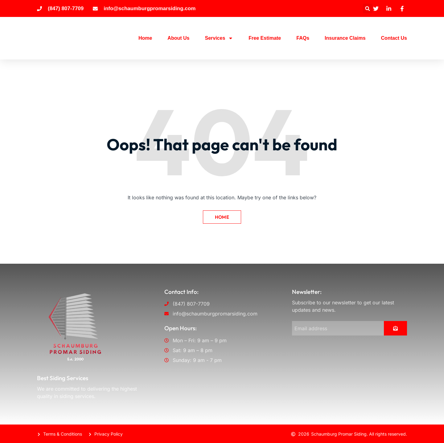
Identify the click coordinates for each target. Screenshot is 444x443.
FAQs (302, 38)
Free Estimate (265, 38)
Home (145, 38)
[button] (367, 8)
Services (219, 38)
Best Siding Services (62, 377)
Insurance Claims (345, 38)
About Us (178, 38)
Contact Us (394, 38)
